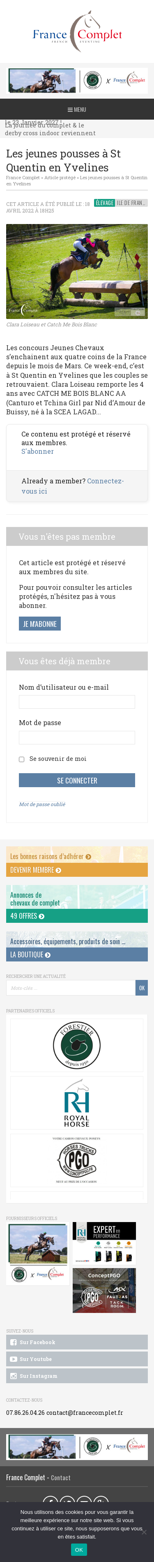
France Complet (23, 177)
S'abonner (37, 451)
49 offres (27, 916)
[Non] (144, 1532)
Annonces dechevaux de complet (35, 899)
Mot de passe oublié (42, 804)
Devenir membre (35, 870)
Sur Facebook (32, 1342)
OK (79, 1550)
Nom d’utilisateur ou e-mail (64, 687)
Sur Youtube (30, 1359)
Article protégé (60, 177)
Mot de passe (40, 722)
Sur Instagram (33, 1376)
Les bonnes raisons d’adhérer (50, 856)
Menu (77, 109)
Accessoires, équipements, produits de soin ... (67, 941)
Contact (61, 1477)
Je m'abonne (40, 623)
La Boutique (30, 954)
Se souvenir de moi (58, 759)
